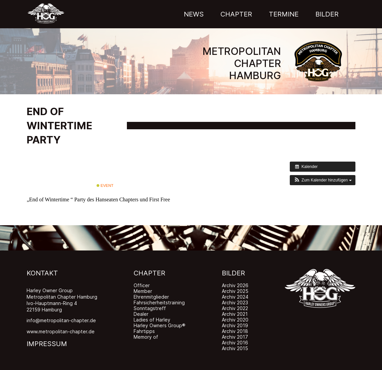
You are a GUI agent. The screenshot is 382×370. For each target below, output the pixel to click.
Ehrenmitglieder (151, 297)
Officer (142, 285)
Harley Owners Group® (159, 325)
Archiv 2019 (235, 325)
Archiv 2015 (235, 348)
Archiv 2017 (235, 337)
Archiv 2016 (235, 342)
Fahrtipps (144, 331)
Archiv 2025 (235, 291)
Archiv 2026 (235, 285)
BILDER (233, 273)
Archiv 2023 (235, 302)
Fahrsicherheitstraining (159, 302)
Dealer (141, 314)
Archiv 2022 (235, 308)
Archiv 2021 (235, 314)
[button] (322, 180)
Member (143, 291)
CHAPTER (149, 273)
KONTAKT (42, 273)
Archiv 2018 (235, 331)
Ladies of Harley (152, 320)
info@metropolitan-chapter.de (61, 320)
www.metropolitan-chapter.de (61, 331)
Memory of (146, 337)
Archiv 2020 (235, 320)
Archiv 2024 (235, 297)
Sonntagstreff (150, 308)
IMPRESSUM (47, 344)
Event (105, 185)
